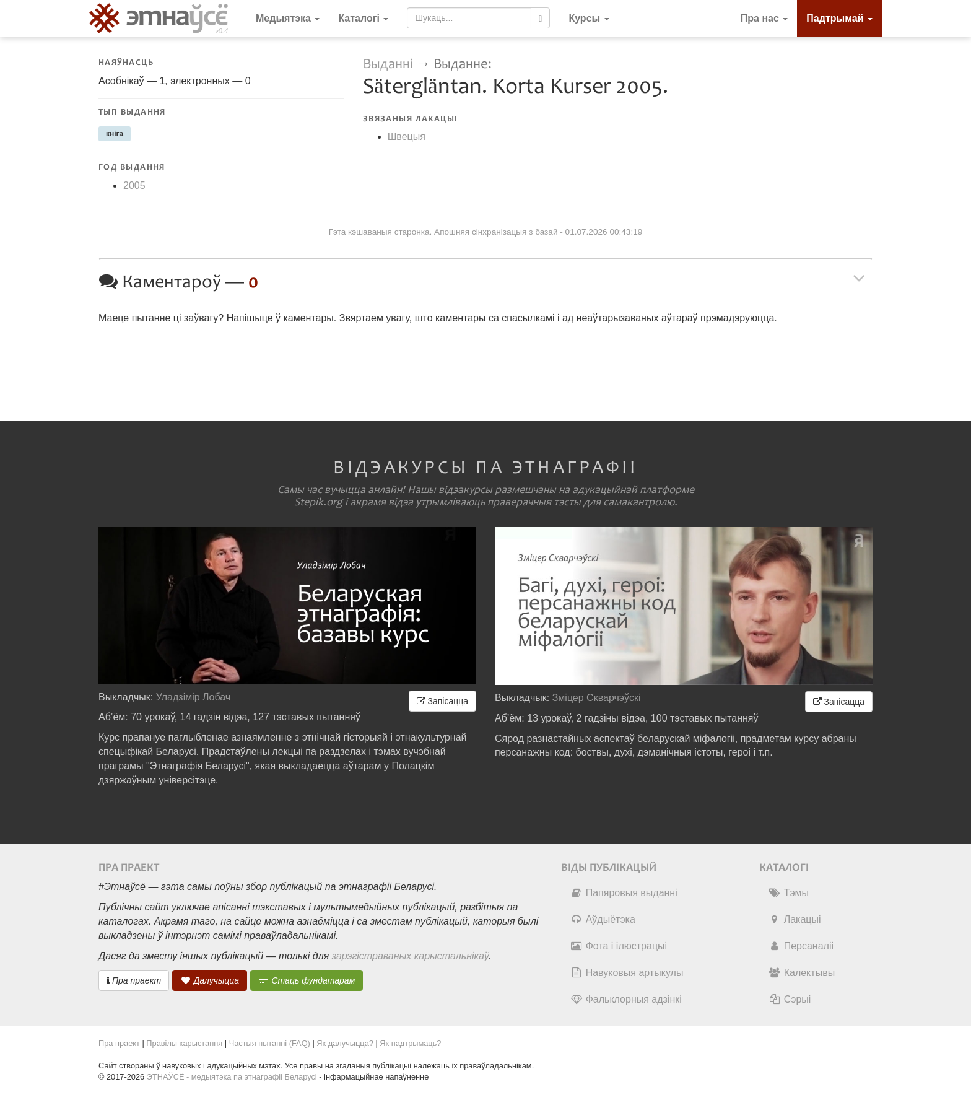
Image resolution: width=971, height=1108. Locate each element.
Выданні (389, 64)
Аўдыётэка (602, 919)
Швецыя (406, 136)
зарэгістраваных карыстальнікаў (410, 956)
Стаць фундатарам (306, 980)
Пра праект (134, 980)
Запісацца (442, 701)
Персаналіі (801, 946)
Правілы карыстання (184, 1043)
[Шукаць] (540, 17)
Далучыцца (210, 980)
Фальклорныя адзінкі (626, 999)
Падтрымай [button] (839, 18)
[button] (588, 18)
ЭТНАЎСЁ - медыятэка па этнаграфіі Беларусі (232, 1076)
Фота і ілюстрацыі (618, 946)
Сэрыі (790, 999)
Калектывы (802, 972)
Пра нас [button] (764, 18)
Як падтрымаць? (410, 1043)
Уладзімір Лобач (193, 697)
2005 (134, 185)
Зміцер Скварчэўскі (596, 697)
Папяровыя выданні (623, 893)
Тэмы (789, 893)
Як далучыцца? (344, 1043)
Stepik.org (318, 502)
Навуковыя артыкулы (627, 972)
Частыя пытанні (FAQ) (269, 1043)
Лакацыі (795, 919)
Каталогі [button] (363, 18)
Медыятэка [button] (288, 18)
